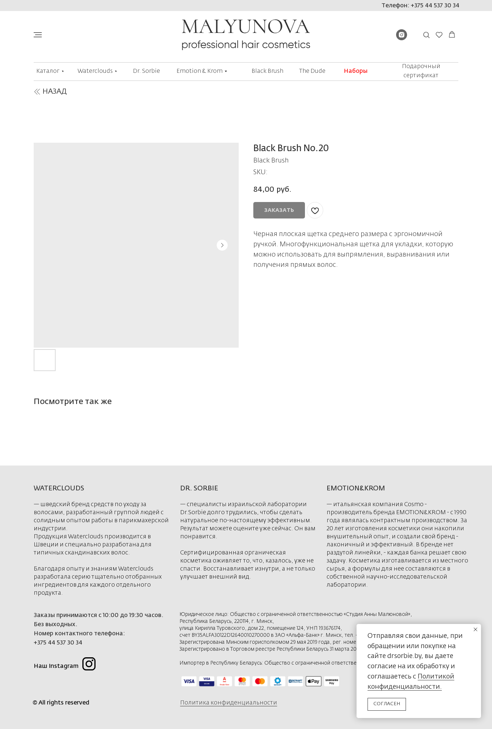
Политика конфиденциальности (228, 703)
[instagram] (401, 38)
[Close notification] (475, 629)
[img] (37, 91)
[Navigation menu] (38, 34)
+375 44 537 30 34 (58, 643)
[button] (426, 34)
